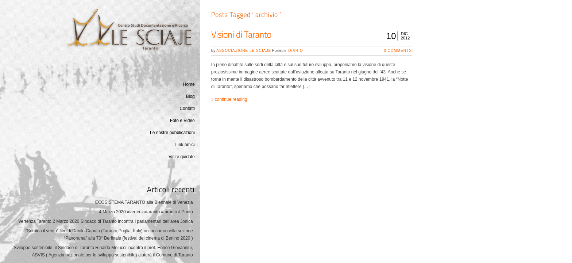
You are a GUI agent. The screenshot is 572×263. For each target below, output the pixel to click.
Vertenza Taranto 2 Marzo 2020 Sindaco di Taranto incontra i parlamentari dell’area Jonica (105, 221)
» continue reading (229, 99)
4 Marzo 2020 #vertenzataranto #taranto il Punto (146, 211)
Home (189, 84)
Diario (295, 51)
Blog (190, 96)
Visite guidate (182, 156)
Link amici (184, 144)
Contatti (186, 108)
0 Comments (398, 51)
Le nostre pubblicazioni (172, 132)
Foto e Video (182, 120)
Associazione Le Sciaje (243, 51)
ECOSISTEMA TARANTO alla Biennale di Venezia (144, 202)
